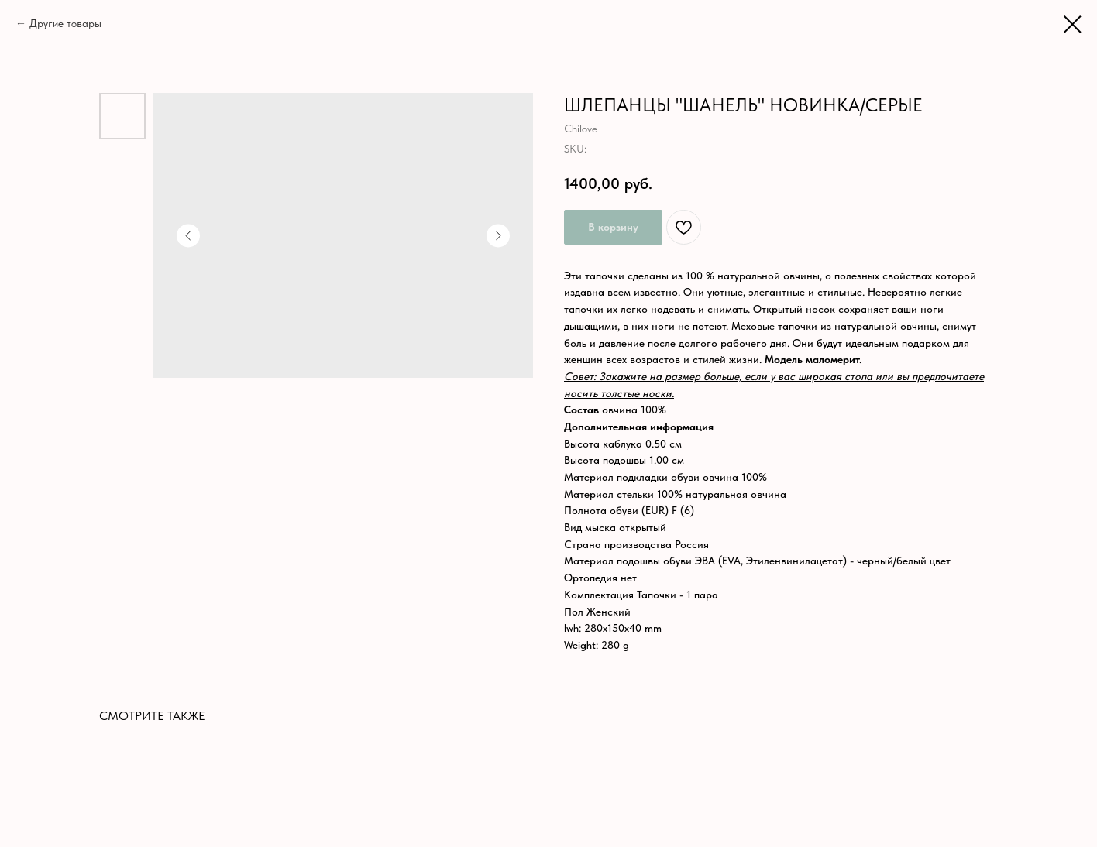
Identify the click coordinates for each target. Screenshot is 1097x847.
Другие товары (65, 23)
